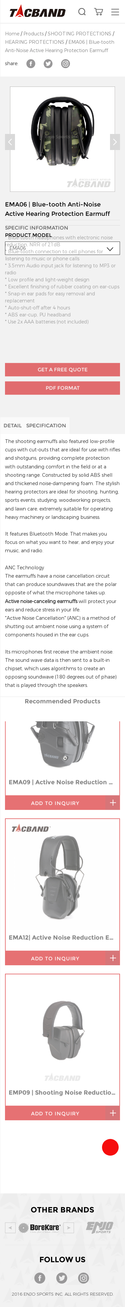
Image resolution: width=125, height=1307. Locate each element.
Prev (10, 142)
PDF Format (63, 370)
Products (33, 34)
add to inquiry (55, 722)
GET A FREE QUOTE (63, 352)
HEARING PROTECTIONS (34, 42)
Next (115, 142)
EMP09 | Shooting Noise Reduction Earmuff (62, 1011)
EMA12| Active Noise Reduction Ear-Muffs (62, 856)
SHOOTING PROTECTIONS (79, 34)
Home (12, 34)
